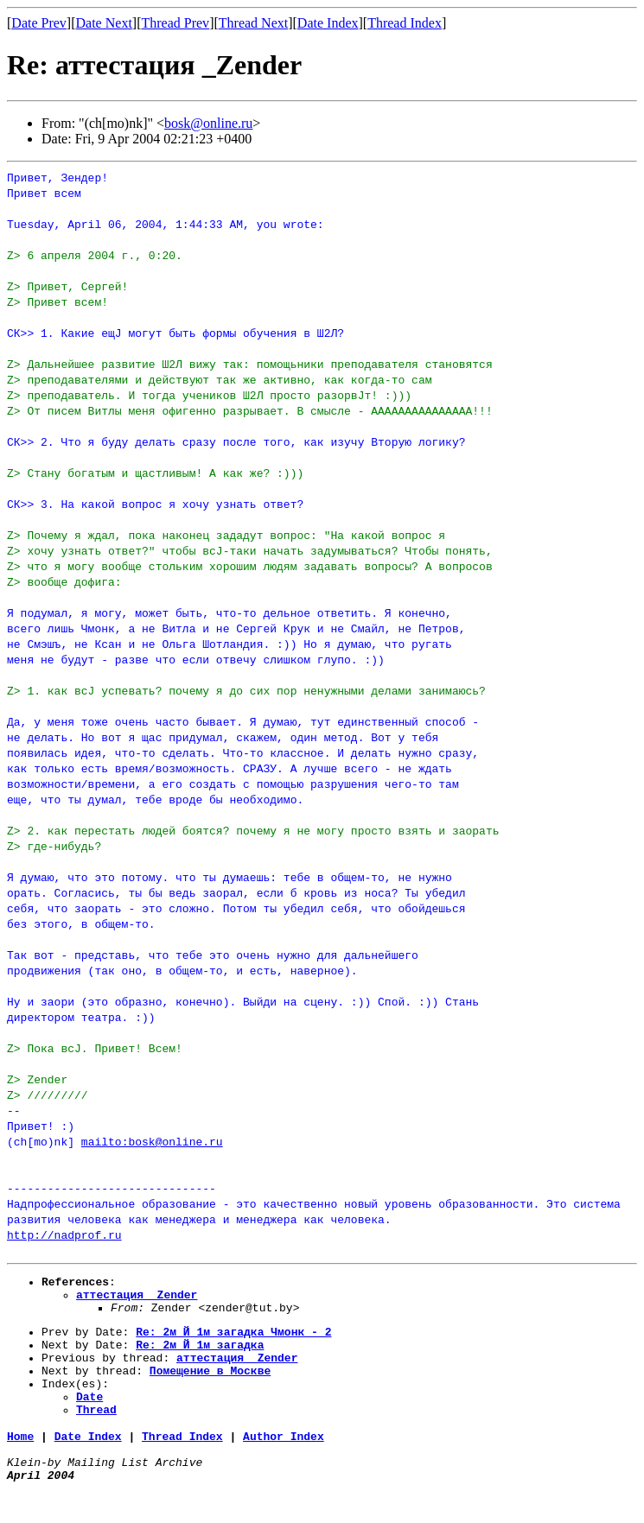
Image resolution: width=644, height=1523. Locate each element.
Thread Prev (175, 23)
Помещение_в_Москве (210, 1388)
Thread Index (404, 23)
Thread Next (253, 23)
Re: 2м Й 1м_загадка (200, 1357)
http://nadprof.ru (64, 1234)
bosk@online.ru (208, 123)
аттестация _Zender (136, 1299)
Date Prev (39, 23)
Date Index (328, 23)
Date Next (104, 23)
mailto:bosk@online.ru (152, 1141)
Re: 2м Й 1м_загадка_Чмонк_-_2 (233, 1341)
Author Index (283, 1461)
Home (20, 1461)
